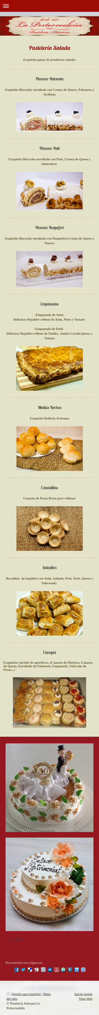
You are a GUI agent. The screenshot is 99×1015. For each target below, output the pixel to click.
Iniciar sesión (83, 994)
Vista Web (85, 999)
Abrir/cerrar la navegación (49, 6)
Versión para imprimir (24, 994)
